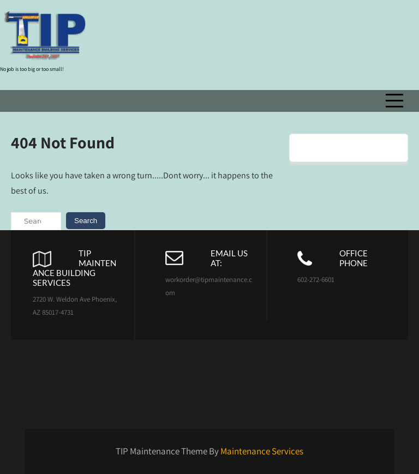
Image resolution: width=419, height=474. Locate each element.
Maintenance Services (261, 451)
